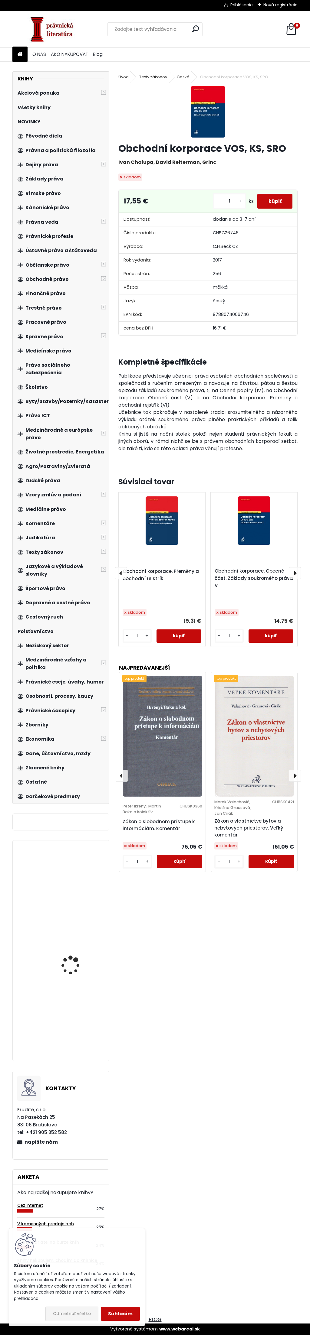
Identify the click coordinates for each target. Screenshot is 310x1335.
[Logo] (54, 29)
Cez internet (30, 1205)
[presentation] (121, 573)
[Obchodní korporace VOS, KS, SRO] (208, 112)
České (183, 77)
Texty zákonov (153, 77)
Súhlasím (120, 1313)
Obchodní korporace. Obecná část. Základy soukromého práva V (254, 578)
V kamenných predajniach (45, 1224)
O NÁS (39, 54)
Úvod (123, 77)
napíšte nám (41, 1141)
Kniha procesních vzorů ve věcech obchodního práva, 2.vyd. (77, 1023)
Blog (98, 54)
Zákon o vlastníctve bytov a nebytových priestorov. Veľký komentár (248, 828)
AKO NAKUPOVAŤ (69, 54)
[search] (195, 28)
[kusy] (227, 201)
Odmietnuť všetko (72, 1314)
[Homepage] (20, 54)
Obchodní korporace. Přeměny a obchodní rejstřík (161, 575)
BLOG (155, 1319)
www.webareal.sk (179, 1329)
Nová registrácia (280, 5)
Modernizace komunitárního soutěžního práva (71, 940)
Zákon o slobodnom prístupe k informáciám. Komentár (159, 825)
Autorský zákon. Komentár (69, 878)
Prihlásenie (241, 5)
